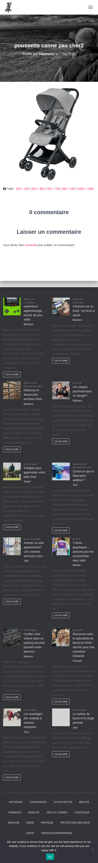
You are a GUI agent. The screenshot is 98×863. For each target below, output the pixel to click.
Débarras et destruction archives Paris (33, 395)
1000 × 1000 (85, 188)
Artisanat (16, 802)
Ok (50, 856)
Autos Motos (63, 802)
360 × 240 (68, 188)
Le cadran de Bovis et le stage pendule (83, 718)
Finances (15, 812)
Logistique (81, 812)
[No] (93, 850)
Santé (77, 383)
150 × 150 (22, 188)
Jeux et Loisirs (57, 812)
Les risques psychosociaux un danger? (82, 391)
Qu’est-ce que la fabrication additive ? (83, 476)
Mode (76, 539)
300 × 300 (37, 188)
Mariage (13, 822)
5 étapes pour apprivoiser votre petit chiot (34, 472)
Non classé (32, 539)
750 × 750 (53, 188)
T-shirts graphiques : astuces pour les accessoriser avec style (83, 551)
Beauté (78, 630)
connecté (31, 245)
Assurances (38, 802)
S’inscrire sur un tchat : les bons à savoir (84, 311)
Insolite (33, 812)
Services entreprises (56, 833)
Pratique (30, 464)
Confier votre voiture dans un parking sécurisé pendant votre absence (34, 642)
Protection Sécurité (75, 822)
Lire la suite (11, 374)
